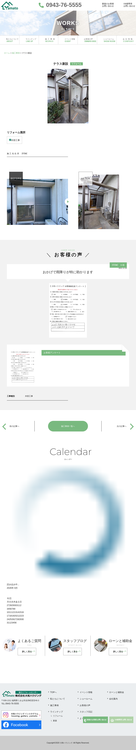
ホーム (7, 53)
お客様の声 (85, 705)
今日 (9, 598)
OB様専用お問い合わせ (129, 5)
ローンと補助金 (116, 692)
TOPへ (53, 692)
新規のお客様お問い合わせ (108, 5)
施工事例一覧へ (68, 426)
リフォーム (58, 716)
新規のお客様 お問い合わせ (97, 720)
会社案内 (113, 699)
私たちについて (57, 699)
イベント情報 (86, 692)
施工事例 (16, 53)
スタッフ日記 (86, 712)
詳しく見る (27, 651)
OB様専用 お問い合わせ (123, 720)
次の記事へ (121, 426)
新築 (55, 721)
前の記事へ (14, 426)
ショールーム (86, 699)
